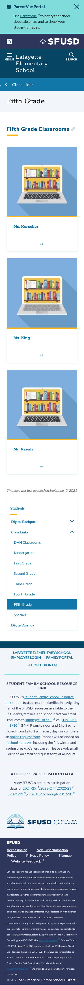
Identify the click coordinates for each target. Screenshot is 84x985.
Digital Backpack (24, 521)
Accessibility (17, 850)
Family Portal (59, 657)
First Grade (22, 563)
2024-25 (31, 788)
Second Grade (24, 573)
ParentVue (30, 16)
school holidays (20, 742)
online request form (25, 736)
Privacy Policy (37, 855)
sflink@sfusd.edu (40, 719)
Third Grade (23, 584)
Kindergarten (24, 552)
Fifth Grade (23, 604)
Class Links (23, 84)
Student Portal (42, 665)
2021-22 (18, 794)
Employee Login (26, 657)
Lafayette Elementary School (42, 652)
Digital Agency (22, 625)
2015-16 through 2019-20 (53, 794)
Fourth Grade (24, 594)
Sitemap (65, 855)
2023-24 (48, 788)
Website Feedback (27, 861)
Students (17, 508)
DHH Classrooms (27, 542)
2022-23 (66, 788)
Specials (20, 615)
